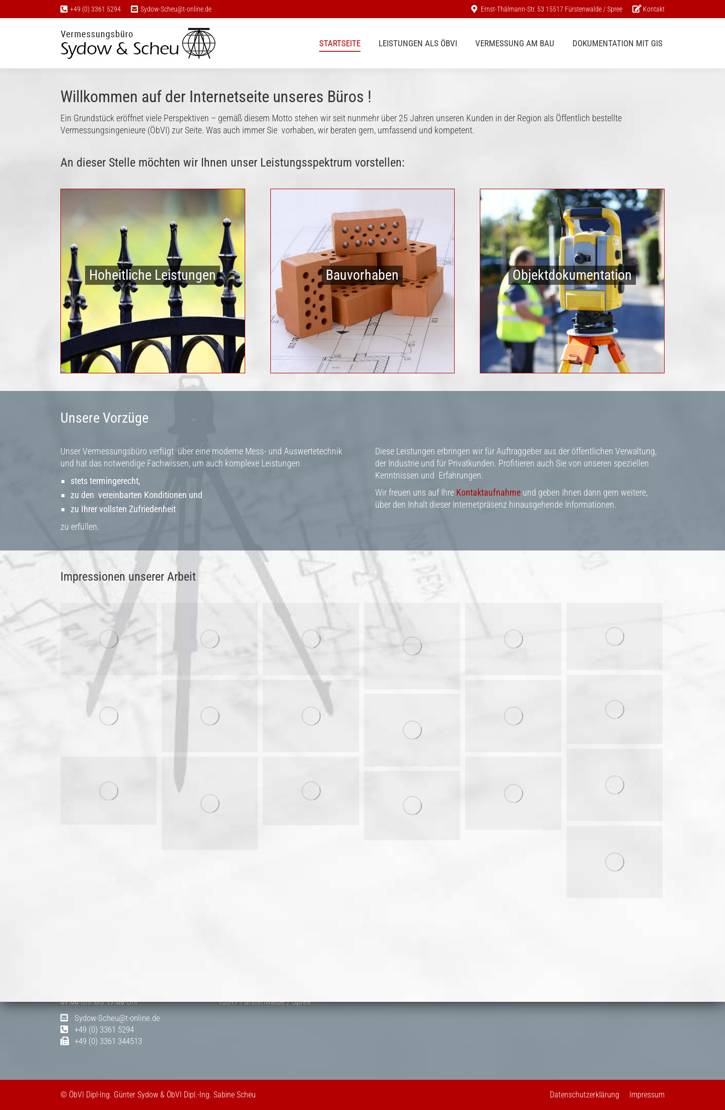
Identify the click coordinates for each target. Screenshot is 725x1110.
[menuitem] (648, 9)
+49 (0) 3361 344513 (101, 1041)
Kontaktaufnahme (488, 492)
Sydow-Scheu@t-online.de (175, 9)
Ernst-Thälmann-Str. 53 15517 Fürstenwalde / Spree (551, 9)
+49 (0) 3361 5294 (95, 9)
